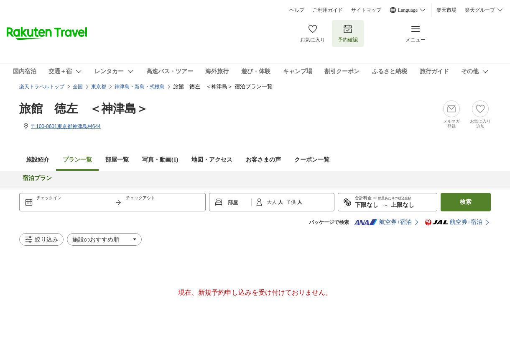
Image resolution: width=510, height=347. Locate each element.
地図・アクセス (211, 160)
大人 (272, 202)
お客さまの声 (263, 160)
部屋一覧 (117, 160)
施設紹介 (37, 160)
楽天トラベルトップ (41, 87)
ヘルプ (296, 10)
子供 (291, 202)
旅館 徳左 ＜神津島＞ (83, 108)
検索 (466, 202)
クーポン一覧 (311, 160)
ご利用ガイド (328, 10)
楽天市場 (446, 10)
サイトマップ (366, 10)
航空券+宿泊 (383, 222)
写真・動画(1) (160, 160)
